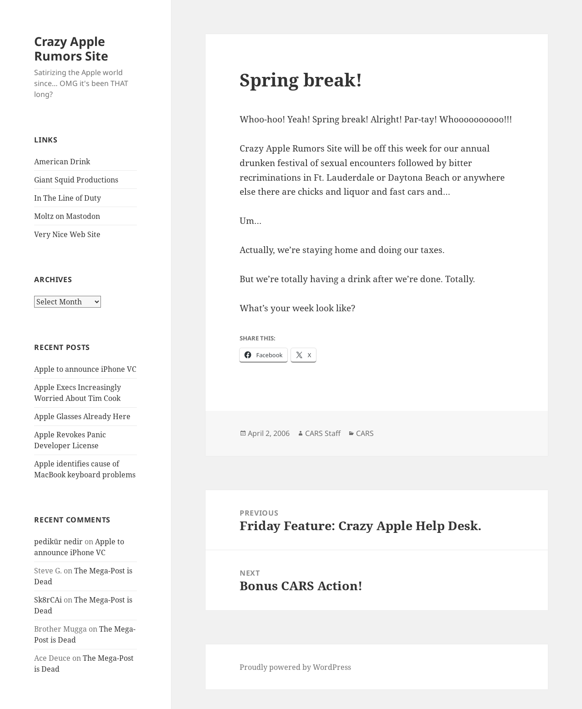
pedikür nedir (58, 542)
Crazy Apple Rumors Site (71, 48)
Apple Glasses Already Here (82, 416)
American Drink (62, 162)
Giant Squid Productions (76, 180)
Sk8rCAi (48, 600)
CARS (365, 433)
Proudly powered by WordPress (295, 667)
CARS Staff (323, 433)
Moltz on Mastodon (67, 216)
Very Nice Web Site (67, 234)
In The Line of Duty (67, 198)
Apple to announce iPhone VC (85, 369)
